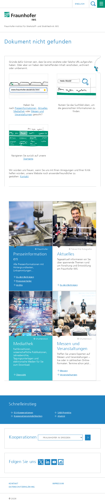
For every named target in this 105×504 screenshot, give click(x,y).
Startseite (28, 158)
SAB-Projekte (64, 412)
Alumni (61, 416)
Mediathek (19, 111)
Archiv (19, 285)
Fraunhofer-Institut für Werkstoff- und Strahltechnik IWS (31, 26)
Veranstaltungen (68, 374)
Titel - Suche (93, 4)
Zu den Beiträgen (25, 277)
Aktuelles (42, 108)
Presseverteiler (24, 281)
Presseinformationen (25, 108)
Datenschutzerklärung (22, 487)
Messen (64, 370)
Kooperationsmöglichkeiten (28, 416)
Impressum (58, 483)
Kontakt (24, 176)
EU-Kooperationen (23, 412)
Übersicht (21, 374)
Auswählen (88, 437)
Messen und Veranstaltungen (29, 113)
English (80, 4)
